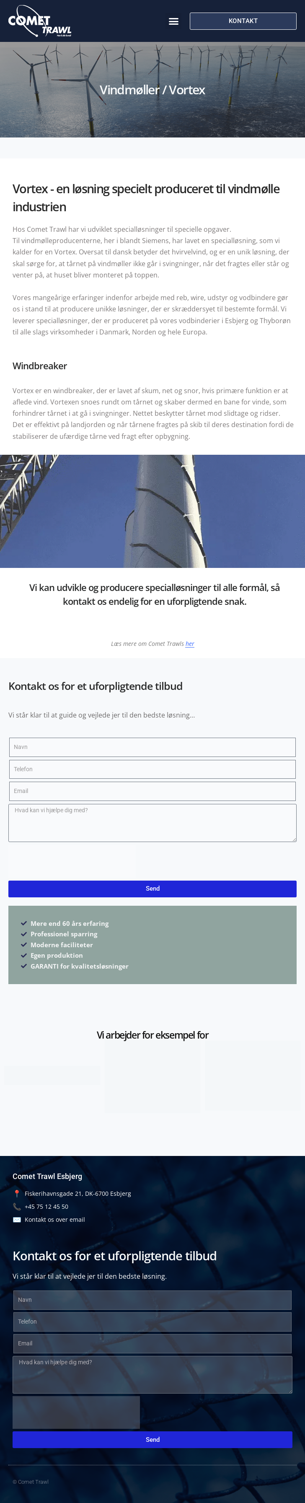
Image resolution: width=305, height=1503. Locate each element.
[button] (173, 21)
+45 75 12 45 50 (40, 1206)
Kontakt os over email (49, 1219)
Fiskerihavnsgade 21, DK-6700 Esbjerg (72, 1193)
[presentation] (72, 861)
